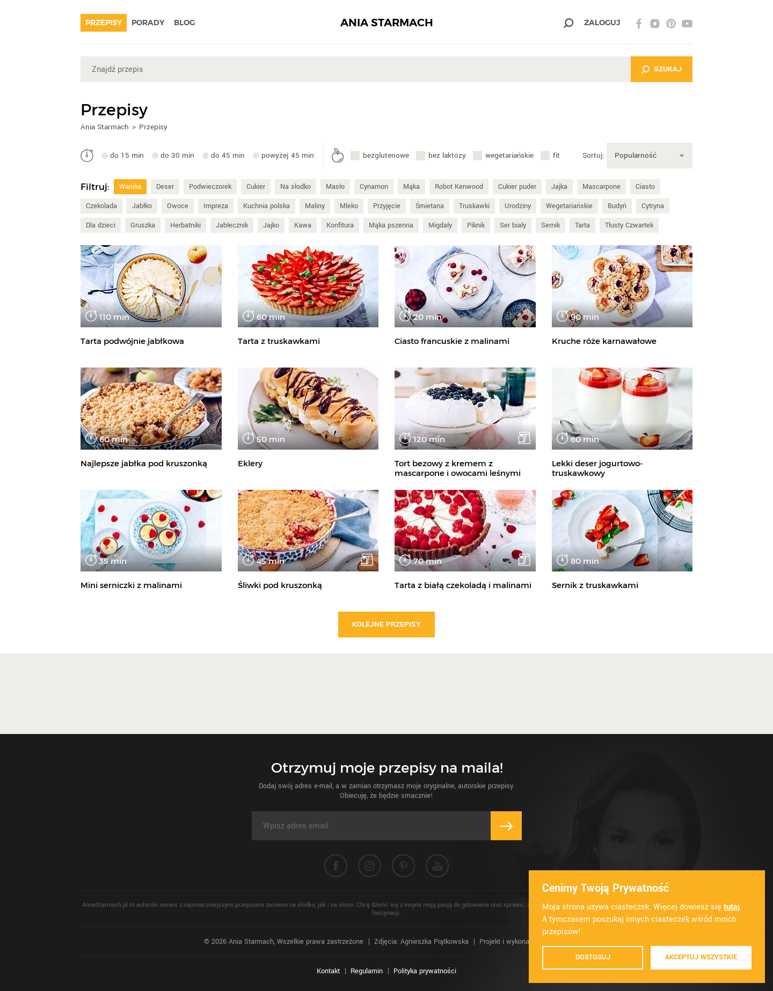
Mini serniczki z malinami (131, 585)
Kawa (302, 225)
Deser (165, 187)
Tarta (582, 225)
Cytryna (652, 206)
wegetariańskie (509, 155)
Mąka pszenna (391, 225)
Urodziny (518, 206)
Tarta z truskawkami (279, 341)
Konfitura (340, 225)
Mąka (411, 187)
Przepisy (103, 22)
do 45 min (228, 155)
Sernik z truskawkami (595, 585)
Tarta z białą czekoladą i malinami (463, 585)
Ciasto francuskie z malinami (452, 341)
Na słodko (295, 187)
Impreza (215, 206)
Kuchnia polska (266, 206)
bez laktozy (447, 155)
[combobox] (649, 155)
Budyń (617, 206)
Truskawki (474, 206)
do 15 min (127, 155)
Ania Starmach (105, 127)
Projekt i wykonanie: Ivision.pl (524, 941)
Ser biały (513, 225)
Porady (148, 22)
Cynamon (374, 187)
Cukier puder (517, 187)
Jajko (271, 225)
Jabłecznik (232, 225)
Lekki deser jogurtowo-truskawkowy (597, 468)
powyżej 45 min (287, 155)
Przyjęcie (386, 206)
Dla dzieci (100, 225)
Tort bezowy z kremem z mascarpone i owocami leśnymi (458, 468)
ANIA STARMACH (386, 23)
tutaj (732, 907)
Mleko (349, 206)
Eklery (250, 463)
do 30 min (177, 155)
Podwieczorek (210, 187)
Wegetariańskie (569, 206)
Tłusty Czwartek (629, 225)
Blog (184, 22)
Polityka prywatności (424, 971)
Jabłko (142, 206)
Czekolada (101, 206)
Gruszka (142, 225)
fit (556, 155)
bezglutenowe (386, 155)
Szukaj (668, 69)
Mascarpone (601, 187)
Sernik (550, 225)
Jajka (559, 187)
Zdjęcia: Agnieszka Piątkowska (421, 941)
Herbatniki (185, 225)
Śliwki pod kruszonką (280, 585)
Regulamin (367, 971)
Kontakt (328, 971)
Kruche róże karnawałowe (604, 341)
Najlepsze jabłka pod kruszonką (144, 463)
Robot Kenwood (459, 187)
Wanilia (130, 187)
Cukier (255, 187)
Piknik (476, 225)
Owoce (177, 206)
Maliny (315, 206)
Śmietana (429, 206)
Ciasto (645, 187)
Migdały (440, 225)
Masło (335, 187)
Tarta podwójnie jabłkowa (132, 341)
